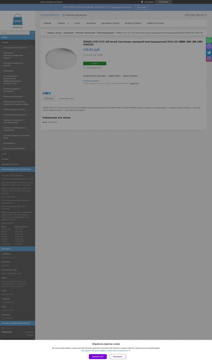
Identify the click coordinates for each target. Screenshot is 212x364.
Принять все (97, 357)
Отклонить (117, 357)
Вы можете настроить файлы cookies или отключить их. (105, 351)
